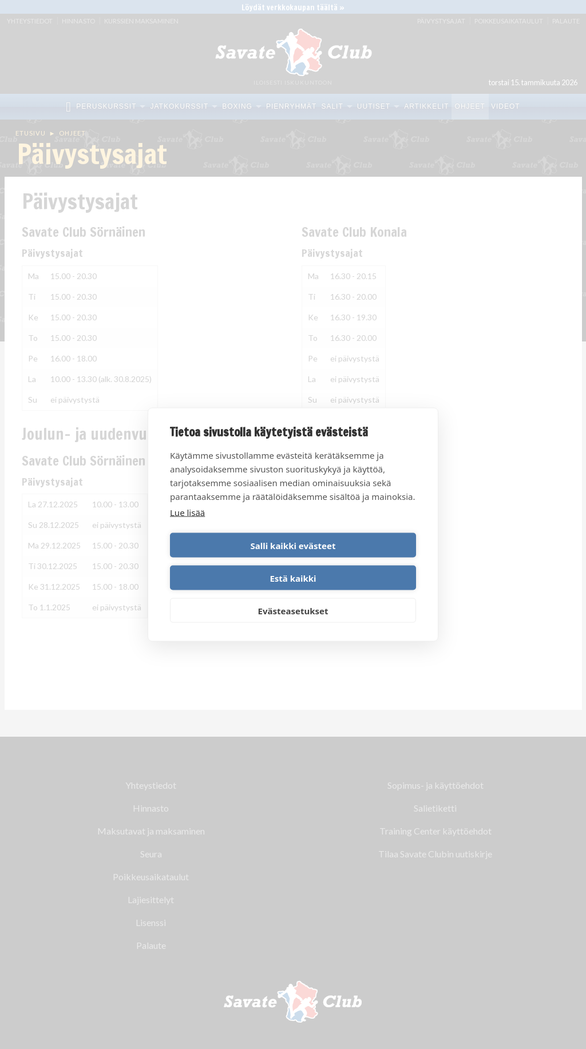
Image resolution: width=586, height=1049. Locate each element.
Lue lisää (187, 528)
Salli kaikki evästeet (229, 561)
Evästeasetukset (293, 594)
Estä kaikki (356, 561)
